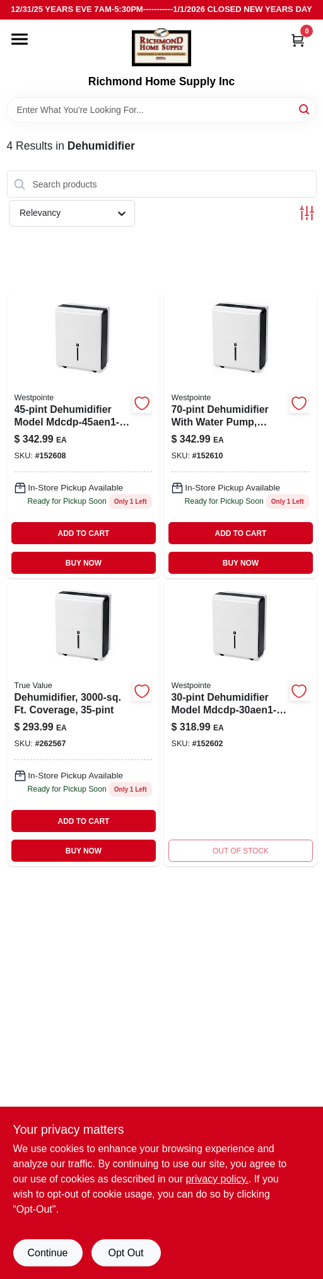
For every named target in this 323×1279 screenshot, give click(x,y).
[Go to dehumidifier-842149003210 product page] (83, 436)
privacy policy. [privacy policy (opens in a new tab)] (216, 1179)
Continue (47, 1252)
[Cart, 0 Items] (297, 40)
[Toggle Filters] (307, 213)
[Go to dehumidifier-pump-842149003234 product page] (240, 436)
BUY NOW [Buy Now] (84, 563)
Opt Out (125, 1252)
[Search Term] (162, 109)
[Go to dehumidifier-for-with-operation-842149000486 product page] (240, 724)
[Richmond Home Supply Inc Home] (161, 47)
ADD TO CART (84, 533)
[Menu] (19, 39)
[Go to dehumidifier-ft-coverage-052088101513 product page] (83, 724)
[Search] (305, 108)
